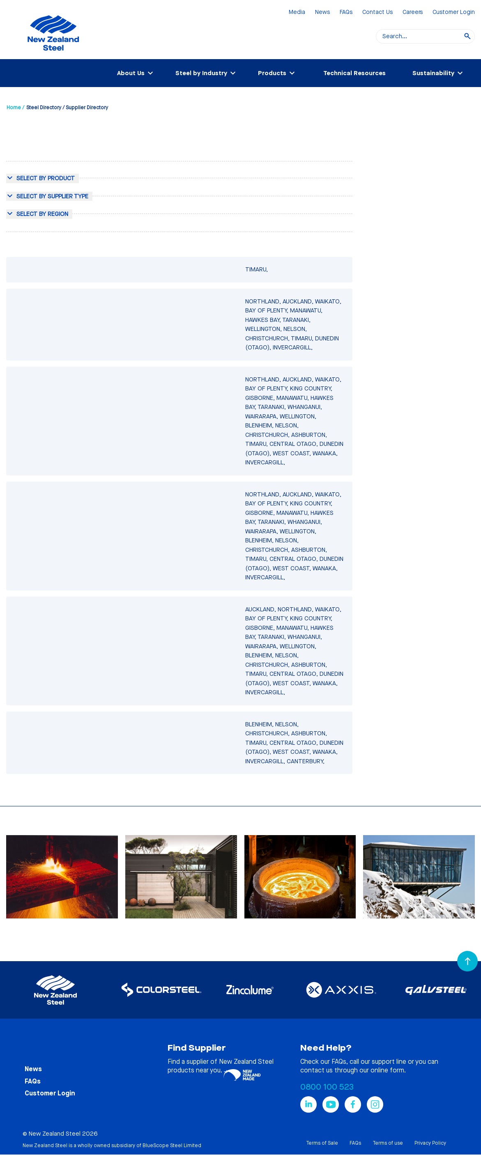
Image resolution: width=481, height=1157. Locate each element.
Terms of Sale (322, 1143)
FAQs (346, 12)
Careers (413, 12)
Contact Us (377, 12)
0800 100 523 (327, 1087)
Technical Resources (354, 73)
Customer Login (454, 12)
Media (297, 12)
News (322, 12)
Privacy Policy (430, 1143)
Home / (15, 107)
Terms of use (388, 1143)
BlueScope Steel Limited (172, 1145)
